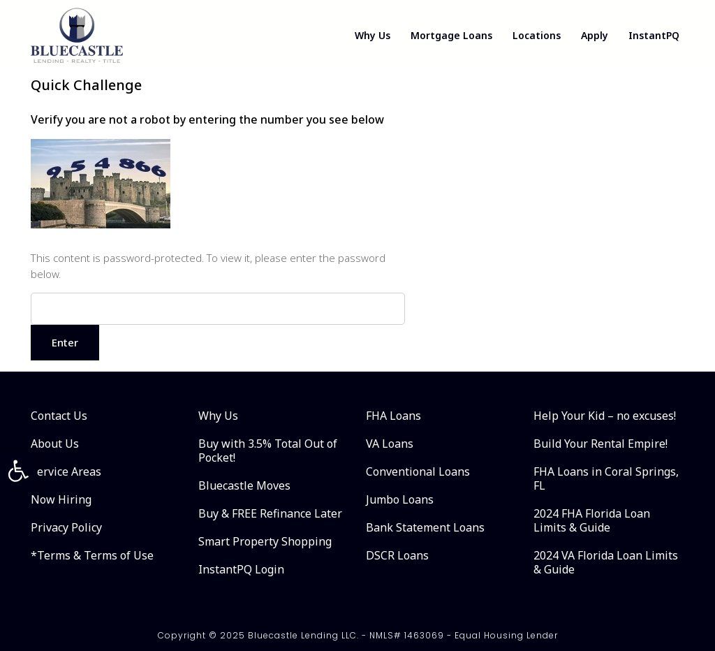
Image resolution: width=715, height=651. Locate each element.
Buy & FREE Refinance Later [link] (270, 513)
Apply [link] (594, 35)
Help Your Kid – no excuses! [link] (604, 416)
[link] (18, 471)
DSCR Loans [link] (397, 555)
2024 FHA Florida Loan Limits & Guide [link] (591, 520)
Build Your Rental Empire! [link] (600, 444)
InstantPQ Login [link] (241, 569)
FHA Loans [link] (393, 416)
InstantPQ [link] (654, 35)
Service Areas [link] (66, 471)
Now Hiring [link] (61, 499)
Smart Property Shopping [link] (265, 541)
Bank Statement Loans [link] (425, 527)
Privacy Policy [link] (66, 527)
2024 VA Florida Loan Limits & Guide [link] (605, 562)
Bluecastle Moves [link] (244, 485)
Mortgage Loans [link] (450, 35)
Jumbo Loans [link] (400, 499)
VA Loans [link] (389, 444)
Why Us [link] (370, 35)
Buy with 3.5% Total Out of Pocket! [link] (267, 451)
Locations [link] (536, 35)
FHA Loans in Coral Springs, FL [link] (606, 478)
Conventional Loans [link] (418, 471)
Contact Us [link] (59, 416)
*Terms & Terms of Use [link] (92, 555)
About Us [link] (55, 444)
